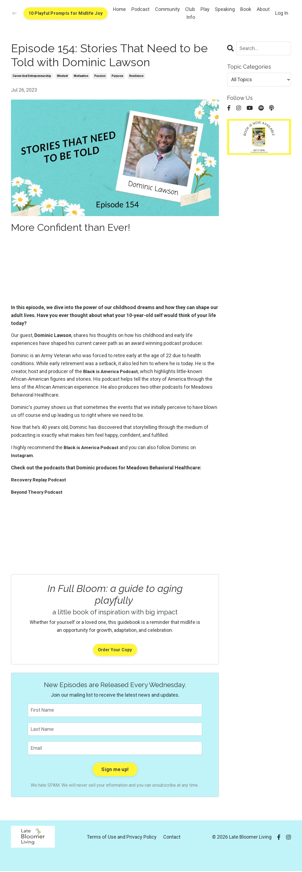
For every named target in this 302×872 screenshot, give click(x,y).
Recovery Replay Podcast (39, 480)
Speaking (225, 9)
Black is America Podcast (112, 371)
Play (204, 9)
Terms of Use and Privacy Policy (122, 838)
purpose (117, 75)
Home (118, 9)
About (263, 9)
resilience (136, 75)
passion (100, 75)
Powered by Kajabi (275, 858)
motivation (81, 75)
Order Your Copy (115, 650)
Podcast (139, 9)
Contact (171, 838)
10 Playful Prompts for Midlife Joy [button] (64, 13)
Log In (281, 13)
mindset (62, 75)
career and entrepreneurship (32, 75)
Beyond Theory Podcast (38, 492)
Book (245, 9)
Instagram (22, 455)
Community (166, 9)
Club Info (190, 13)
